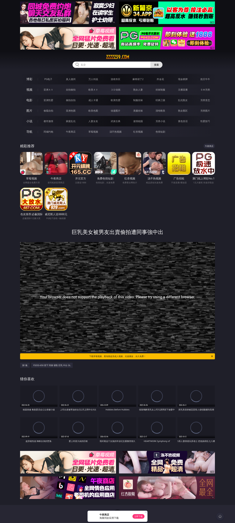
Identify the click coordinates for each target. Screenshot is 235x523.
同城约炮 (48, 131)
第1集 (25, 365)
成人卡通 (93, 100)
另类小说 (160, 121)
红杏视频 (138, 131)
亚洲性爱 (48, 100)
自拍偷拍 (71, 89)
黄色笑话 (183, 121)
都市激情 (48, 121)
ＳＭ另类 (205, 89)
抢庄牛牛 (205, 79)
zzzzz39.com (117, 57)
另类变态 (205, 100)
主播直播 (183, 89)
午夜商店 (71, 131)
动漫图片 (115, 110)
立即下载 (138, 516)
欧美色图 (93, 110)
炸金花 (160, 79)
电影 (29, 100)
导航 (29, 132)
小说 (29, 121)
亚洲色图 (71, 110)
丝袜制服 (160, 89)
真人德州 (71, 79)
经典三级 (160, 100)
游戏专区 (115, 79)
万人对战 (93, 79)
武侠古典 (115, 121)
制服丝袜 (138, 100)
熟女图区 (183, 110)
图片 (29, 111)
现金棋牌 (183, 79)
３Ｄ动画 (115, 89)
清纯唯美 (160, 110)
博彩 (29, 79)
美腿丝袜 (138, 110)
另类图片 (205, 110)
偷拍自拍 (71, 100)
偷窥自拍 (48, 110)
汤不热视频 (116, 131)
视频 (29, 90)
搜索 (156, 64)
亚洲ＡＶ (48, 89)
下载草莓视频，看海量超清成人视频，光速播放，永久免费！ (151, 356)
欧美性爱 (115, 100)
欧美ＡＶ (93, 89)
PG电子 (48, 79)
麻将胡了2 (137, 79)
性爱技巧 (205, 121)
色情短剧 (160, 131)
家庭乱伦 (71, 121)
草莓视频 (93, 131)
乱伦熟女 (183, 100)
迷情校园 (138, 121)
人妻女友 (93, 121)
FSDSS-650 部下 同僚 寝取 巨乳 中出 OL (52, 365)
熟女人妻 (138, 89)
